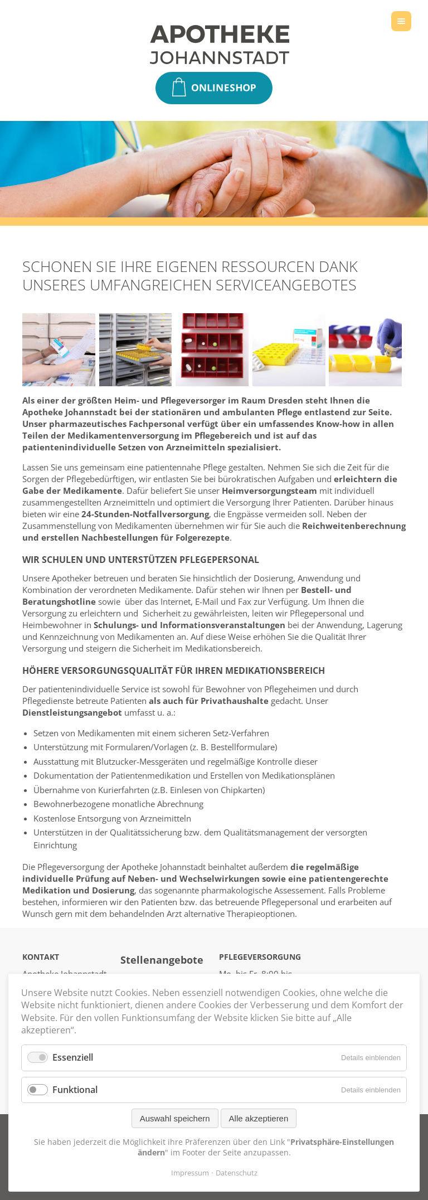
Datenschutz (236, 1173)
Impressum (190, 1173)
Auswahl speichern (175, 1118)
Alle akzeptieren (259, 1118)
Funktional (75, 1090)
